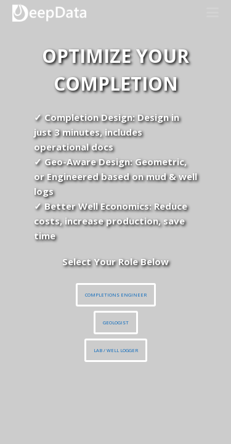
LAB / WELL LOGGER (116, 350)
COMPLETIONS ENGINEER (116, 295)
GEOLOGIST (116, 322)
